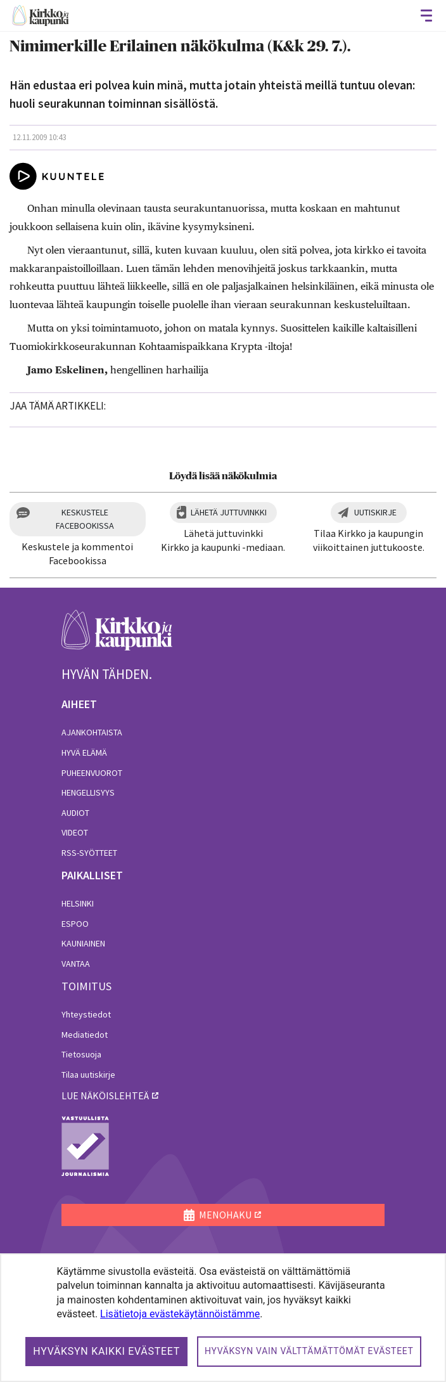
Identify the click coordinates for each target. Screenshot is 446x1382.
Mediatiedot (84, 1034)
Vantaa (75, 963)
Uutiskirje (375, 512)
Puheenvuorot (91, 772)
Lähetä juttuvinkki (229, 512)
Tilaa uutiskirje (88, 1074)
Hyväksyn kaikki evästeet (106, 1351)
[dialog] (223, 1317)
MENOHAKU (218, 1214)
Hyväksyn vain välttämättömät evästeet (309, 1351)
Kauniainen (83, 943)
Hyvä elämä (84, 752)
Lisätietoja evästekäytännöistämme (180, 1314)
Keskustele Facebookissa (85, 519)
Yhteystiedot (86, 1014)
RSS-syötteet (89, 852)
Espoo (75, 923)
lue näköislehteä (105, 1095)
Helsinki (77, 903)
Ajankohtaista (91, 732)
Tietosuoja (81, 1054)
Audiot (75, 812)
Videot (74, 832)
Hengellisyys (88, 792)
